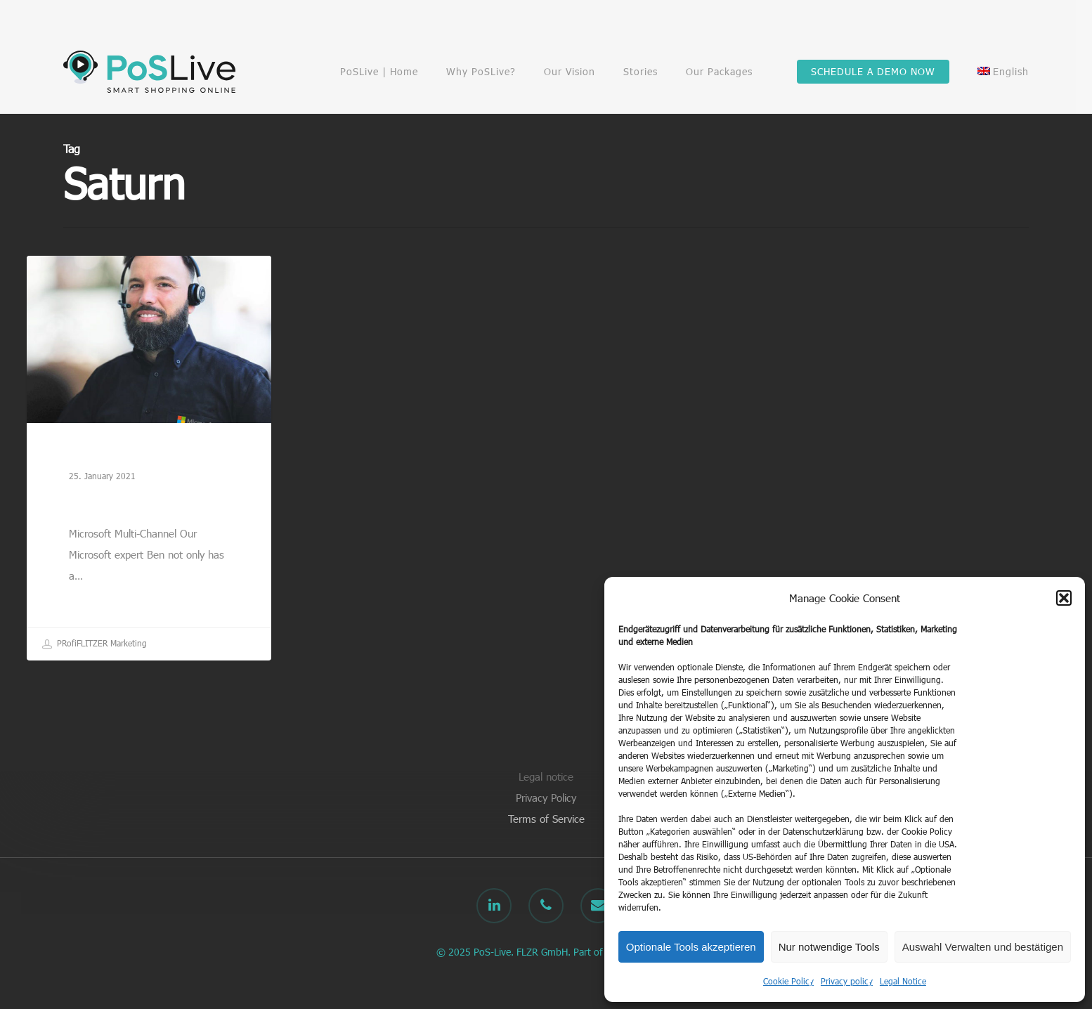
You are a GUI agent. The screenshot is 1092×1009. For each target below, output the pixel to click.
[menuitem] (1003, 72)
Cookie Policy (788, 981)
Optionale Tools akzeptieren (691, 947)
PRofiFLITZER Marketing (94, 644)
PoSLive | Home (379, 71)
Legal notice (546, 776)
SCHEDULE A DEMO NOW (873, 71)
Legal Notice (903, 981)
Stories (640, 71)
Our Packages (719, 71)
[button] (1064, 598)
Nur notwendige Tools (829, 947)
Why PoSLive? (481, 71)
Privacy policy (847, 981)
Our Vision (569, 71)
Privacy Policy (546, 797)
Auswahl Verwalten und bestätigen (982, 947)
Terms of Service (546, 818)
